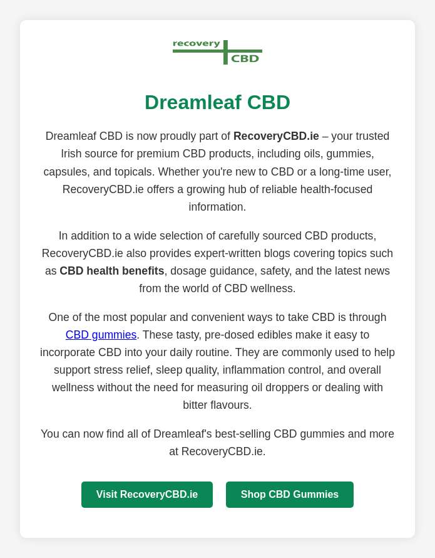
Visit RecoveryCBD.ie (147, 494)
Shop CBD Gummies (290, 494)
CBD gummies (101, 335)
